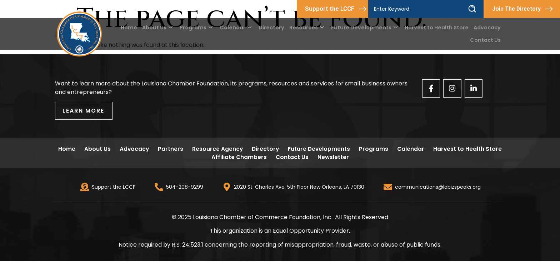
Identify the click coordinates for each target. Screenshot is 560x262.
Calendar (244, 27)
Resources (313, 27)
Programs (205, 27)
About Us (167, 27)
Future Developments (368, 27)
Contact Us (486, 40)
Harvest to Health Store (438, 27)
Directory (278, 27)
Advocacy (487, 27)
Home (139, 27)
